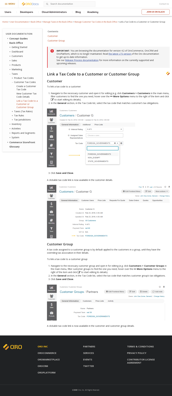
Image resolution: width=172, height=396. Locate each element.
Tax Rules (18, 115)
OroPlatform (47, 372)
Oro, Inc (81, 390)
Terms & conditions (140, 346)
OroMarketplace (49, 359)
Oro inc (43, 346)
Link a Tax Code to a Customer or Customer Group (27, 104)
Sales (13, 60)
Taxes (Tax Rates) (22, 111)
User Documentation (19, 21)
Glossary (14, 146)
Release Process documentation (82, 60)
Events (87, 359)
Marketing (16, 69)
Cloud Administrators (54, 12)
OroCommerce (47, 353)
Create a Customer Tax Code (26, 88)
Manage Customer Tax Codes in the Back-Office (96, 21)
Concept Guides (17, 38)
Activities (15, 128)
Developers (26, 12)
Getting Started (18, 47)
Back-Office (36, 21)
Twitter (88, 366)
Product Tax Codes (23, 78)
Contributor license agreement (141, 361)
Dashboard (16, 51)
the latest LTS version (120, 53)
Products (15, 65)
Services (88, 353)
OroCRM (43, 366)
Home (5, 21)
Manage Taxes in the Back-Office (57, 21)
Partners (89, 346)
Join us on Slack (156, 12)
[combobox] (69, 4)
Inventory (15, 124)
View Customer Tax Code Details (26, 95)
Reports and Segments (22, 133)
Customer (53, 36)
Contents (53, 31)
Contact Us (164, 4)
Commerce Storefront (21, 142)
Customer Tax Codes (24, 82)
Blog (78, 12)
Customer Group (56, 40)
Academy (92, 12)
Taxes (14, 73)
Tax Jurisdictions (21, 119)
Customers (16, 56)
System (14, 137)
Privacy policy (136, 353)
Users (8, 12)
